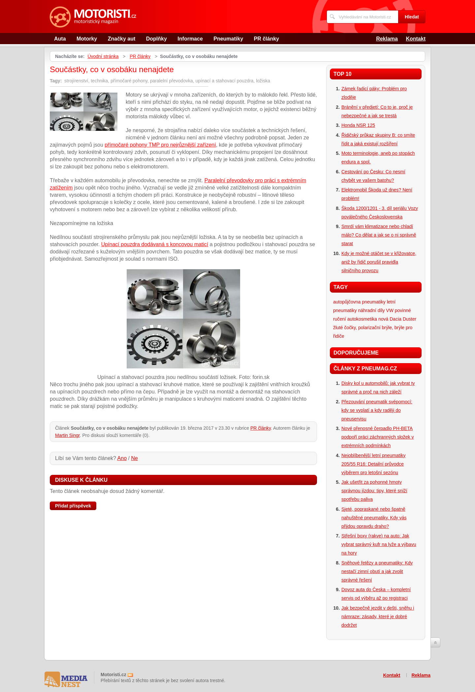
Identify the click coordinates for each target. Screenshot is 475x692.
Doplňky (156, 39)
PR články (266, 39)
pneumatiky (374, 301)
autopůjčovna (347, 301)
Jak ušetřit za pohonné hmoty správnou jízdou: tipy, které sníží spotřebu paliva (374, 490)
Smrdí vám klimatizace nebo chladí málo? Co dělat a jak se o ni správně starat (378, 235)
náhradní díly (371, 310)
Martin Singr (67, 435)
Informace (190, 39)
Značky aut (122, 39)
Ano (122, 458)
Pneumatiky (228, 39)
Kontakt (416, 39)
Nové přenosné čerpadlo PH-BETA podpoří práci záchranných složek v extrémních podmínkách (377, 437)
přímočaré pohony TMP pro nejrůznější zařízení (160, 145)
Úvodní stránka (102, 56)
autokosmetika (362, 319)
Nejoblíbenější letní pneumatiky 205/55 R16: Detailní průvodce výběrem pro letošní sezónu (373, 464)
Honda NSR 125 (358, 125)
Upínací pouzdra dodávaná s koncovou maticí (154, 244)
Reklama (387, 39)
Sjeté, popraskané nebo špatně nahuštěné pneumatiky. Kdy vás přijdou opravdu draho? (373, 517)
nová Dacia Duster (397, 319)
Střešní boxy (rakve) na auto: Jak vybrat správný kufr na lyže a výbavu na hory (378, 544)
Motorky (87, 39)
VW (390, 310)
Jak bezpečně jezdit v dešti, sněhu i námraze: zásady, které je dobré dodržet (377, 616)
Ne (134, 458)
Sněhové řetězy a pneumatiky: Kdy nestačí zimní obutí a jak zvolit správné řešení (377, 571)
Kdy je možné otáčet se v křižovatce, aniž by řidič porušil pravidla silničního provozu (378, 262)
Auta (60, 39)
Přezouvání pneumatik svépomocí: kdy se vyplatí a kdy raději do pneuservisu (376, 410)
